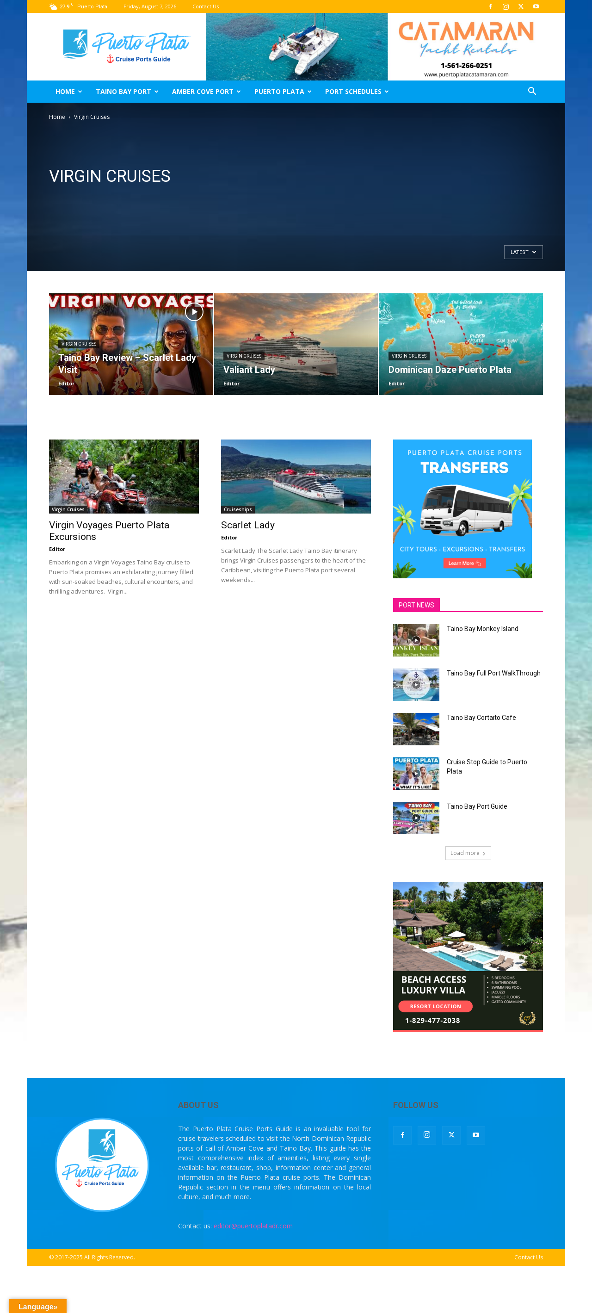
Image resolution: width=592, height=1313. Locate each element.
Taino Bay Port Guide (477, 806)
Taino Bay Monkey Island (482, 628)
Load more (468, 853)
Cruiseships (238, 509)
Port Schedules (357, 91)
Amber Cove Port (206, 91)
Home (69, 91)
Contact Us (205, 6)
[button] (532, 92)
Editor (66, 383)
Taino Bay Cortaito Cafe (481, 717)
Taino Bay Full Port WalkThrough (494, 673)
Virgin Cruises (79, 344)
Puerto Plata (283, 91)
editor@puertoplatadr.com (253, 1225)
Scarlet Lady (248, 525)
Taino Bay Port (127, 91)
